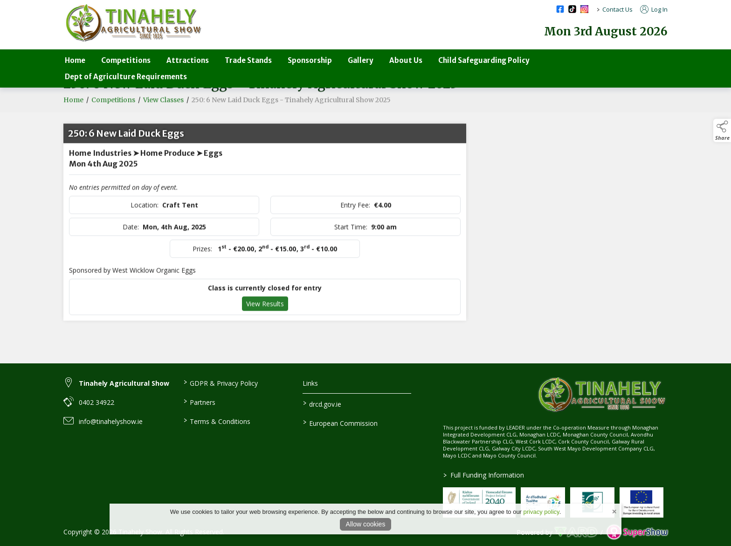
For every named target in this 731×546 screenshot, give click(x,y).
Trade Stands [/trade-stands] (248, 60)
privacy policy (541, 511)
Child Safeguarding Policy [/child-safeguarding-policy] (484, 60)
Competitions (113, 110)
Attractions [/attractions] (187, 60)
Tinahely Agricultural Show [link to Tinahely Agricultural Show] (124, 383)
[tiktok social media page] (572, 9)
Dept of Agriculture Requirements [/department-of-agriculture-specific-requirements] (126, 76)
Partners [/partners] (199, 401)
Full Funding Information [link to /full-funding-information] (483, 475)
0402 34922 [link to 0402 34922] (96, 402)
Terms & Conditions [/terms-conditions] (216, 421)
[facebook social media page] (560, 9)
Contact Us (617, 9)
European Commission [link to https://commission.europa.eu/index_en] (340, 422)
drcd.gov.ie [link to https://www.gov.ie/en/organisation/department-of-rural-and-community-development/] (322, 403)
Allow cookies (366, 524)
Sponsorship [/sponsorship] (310, 60)
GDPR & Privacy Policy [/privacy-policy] (220, 382)
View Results (265, 313)
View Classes (163, 110)
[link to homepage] (133, 23)
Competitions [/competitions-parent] (126, 60)
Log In (654, 9)
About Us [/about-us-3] (405, 60)
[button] (722, 130)
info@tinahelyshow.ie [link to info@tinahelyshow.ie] (111, 421)
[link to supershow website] (637, 532)
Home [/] (75, 60)
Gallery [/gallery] (360, 60)
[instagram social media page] (584, 9)
